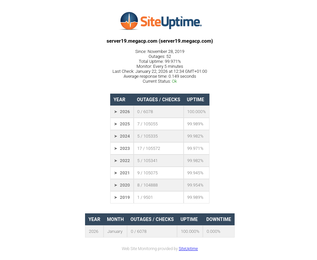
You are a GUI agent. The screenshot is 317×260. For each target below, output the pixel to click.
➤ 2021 (122, 172)
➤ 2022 (122, 160)
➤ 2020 (122, 185)
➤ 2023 (122, 148)
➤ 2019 (122, 197)
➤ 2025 (122, 123)
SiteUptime (188, 248)
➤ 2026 (122, 111)
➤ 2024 (122, 136)
